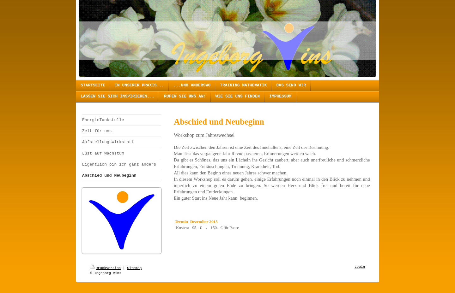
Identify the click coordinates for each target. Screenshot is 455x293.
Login (360, 267)
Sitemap (134, 268)
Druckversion (105, 268)
